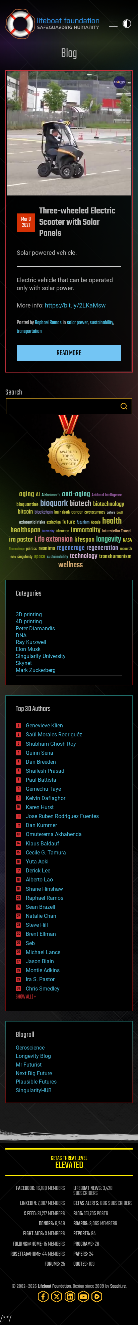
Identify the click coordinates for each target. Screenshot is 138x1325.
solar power (77, 322)
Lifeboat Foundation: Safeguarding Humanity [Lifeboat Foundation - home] (52, 23)
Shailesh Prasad (45, 771)
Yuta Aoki (37, 861)
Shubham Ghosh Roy (51, 744)
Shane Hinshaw (44, 889)
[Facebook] (43, 1296)
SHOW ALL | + (26, 997)
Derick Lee (38, 870)
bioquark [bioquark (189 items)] (54, 504)
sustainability (101, 322)
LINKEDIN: (28, 1203)
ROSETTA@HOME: (25, 1254)
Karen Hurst (40, 807)
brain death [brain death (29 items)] (62, 513)
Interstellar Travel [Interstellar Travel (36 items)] (116, 531)
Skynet (24, 663)
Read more (69, 353)
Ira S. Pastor (40, 979)
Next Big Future (34, 1073)
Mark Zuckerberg (36, 670)
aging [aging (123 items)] (26, 494)
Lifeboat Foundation (54, 1286)
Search (124, 406)
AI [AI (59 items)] (38, 495)
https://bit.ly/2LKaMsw (75, 305)
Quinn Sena (39, 753)
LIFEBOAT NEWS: (87, 1188)
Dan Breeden (41, 762)
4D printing (29, 621)
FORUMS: (52, 1264)
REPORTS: (81, 1234)
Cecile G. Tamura (46, 852)
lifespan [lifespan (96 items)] (84, 540)
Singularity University (41, 656)
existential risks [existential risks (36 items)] (32, 522)
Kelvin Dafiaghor (45, 798)
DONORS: (46, 1224)
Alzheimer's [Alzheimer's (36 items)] (51, 495)
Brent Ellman (41, 934)
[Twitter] (56, 1296)
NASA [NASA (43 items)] (127, 540)
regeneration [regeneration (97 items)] (102, 548)
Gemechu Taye (43, 789)
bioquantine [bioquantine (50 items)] (27, 504)
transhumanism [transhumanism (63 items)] (115, 556)
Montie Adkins (43, 970)
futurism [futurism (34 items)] (83, 523)
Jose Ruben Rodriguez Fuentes (62, 816)
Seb (30, 943)
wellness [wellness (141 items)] (70, 565)
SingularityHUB (34, 1090)
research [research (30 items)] (126, 549)
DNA (21, 635)
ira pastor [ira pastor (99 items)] (21, 540)
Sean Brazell (40, 907)
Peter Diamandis (35, 628)
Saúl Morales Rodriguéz (54, 734)
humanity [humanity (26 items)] (48, 532)
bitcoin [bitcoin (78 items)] (25, 512)
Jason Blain (40, 961)
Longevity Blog (33, 1056)
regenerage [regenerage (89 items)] (71, 548)
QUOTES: (80, 1264)
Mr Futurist (29, 1065)
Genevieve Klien (44, 725)
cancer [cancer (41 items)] (77, 512)
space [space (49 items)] (39, 556)
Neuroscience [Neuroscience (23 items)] (16, 549)
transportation (29, 331)
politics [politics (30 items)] (31, 549)
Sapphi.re (118, 1286)
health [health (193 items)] (112, 521)
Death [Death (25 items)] (120, 513)
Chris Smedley (43, 988)
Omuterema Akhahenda (54, 834)
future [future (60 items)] (68, 522)
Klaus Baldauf (42, 843)
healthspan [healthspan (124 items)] (25, 530)
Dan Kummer (41, 825)
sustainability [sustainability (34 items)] (57, 557)
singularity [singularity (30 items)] (24, 557)
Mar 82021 (26, 222)
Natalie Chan (41, 916)
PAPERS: (80, 1254)
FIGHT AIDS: (33, 1234)
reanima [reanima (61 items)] (47, 548)
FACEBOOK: (25, 1188)
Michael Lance (43, 952)
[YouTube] (83, 1296)
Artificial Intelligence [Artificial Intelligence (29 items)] (107, 495)
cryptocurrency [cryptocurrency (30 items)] (94, 513)
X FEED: (30, 1214)
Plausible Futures (36, 1082)
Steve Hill (37, 925)
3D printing (29, 614)
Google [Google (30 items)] (95, 523)
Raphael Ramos (48, 322)
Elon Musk (28, 649)
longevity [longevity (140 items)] (108, 539)
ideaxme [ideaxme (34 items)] (62, 531)
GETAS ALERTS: (86, 1203)
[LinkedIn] (70, 1296)
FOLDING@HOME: (28, 1244)
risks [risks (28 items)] (13, 557)
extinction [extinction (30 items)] (54, 523)
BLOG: (78, 1214)
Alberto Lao (39, 879)
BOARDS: (80, 1224)
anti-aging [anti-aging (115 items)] (76, 494)
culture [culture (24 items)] (111, 513)
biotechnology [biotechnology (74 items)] (108, 504)
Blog (69, 53)
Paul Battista (41, 780)
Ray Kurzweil (31, 642)
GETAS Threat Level (69, 1163)
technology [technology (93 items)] (83, 556)
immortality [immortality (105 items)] (85, 530)
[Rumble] (96, 1296)
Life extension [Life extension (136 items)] (53, 539)
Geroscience (30, 1048)
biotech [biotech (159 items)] (80, 503)
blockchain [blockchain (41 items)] (43, 512)
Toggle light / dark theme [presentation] (127, 23)
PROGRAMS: (83, 1244)
